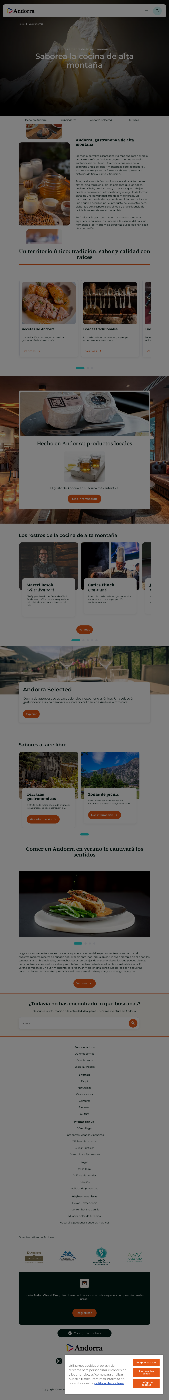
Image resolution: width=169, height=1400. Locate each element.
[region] (114, 1374)
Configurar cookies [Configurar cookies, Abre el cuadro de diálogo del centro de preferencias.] (146, 1383)
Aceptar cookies (146, 1362)
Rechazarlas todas (146, 1372)
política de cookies (109, 1383)
